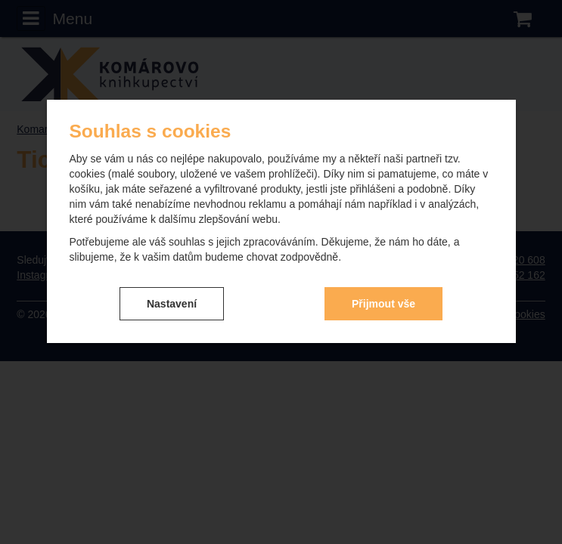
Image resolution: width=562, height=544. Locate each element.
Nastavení (172, 304)
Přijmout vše (383, 304)
